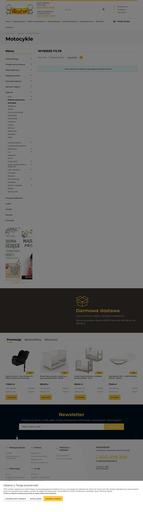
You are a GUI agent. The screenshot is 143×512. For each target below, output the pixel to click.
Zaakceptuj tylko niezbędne (15, 498)
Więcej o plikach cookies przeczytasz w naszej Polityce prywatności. (30, 493)
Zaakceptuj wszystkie (53, 498)
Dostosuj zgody (35, 498)
